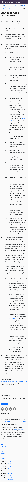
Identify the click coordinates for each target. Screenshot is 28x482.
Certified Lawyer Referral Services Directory (13, 421)
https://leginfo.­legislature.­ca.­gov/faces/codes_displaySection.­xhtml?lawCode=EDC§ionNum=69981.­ (14, 381)
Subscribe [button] (4, 404)
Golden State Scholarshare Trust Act (11, 9)
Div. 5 (23, 6)
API (2, 449)
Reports (3, 453)
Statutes (10, 466)
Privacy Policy (4, 458)
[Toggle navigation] (25, 2)
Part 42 (4, 7)
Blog (2, 444)
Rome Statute (11, 478)
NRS (9, 468)
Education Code (12, 6)
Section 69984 (13, 318)
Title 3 (19, 6)
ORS (12, 473)
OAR (9, 473)
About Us (3, 446)
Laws (9, 471)
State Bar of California (9, 416)
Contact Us (4, 451)
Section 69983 (21, 146)
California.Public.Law (13, 2)
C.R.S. (9, 464)
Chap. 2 (10, 7)
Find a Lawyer (4, 442)
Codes (5, 6)
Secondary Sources (6, 456)
